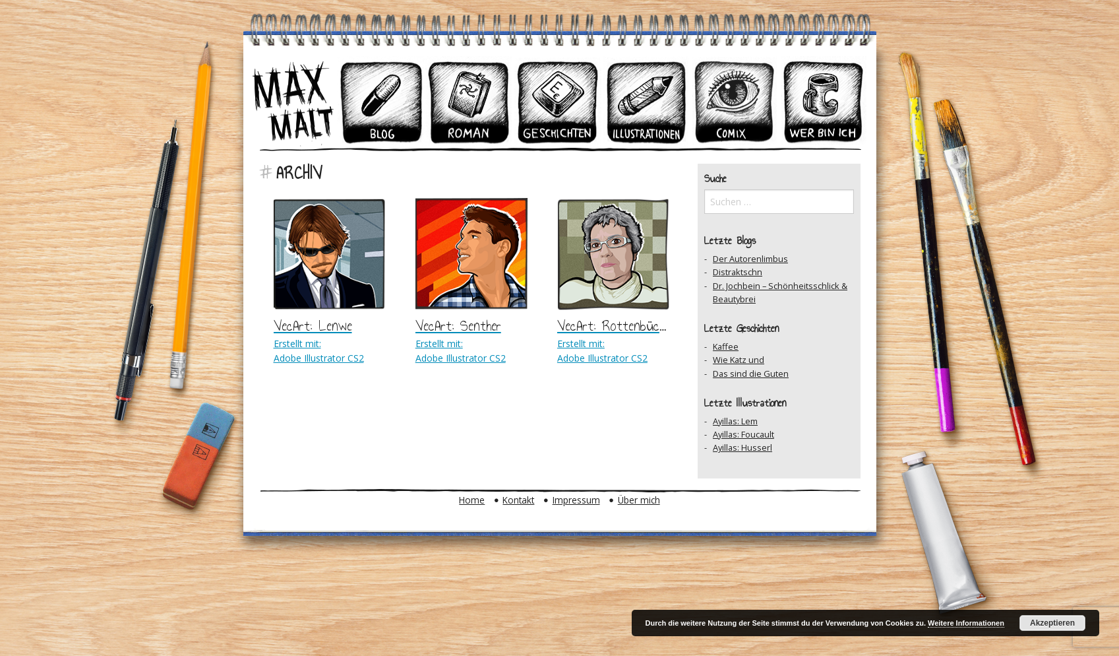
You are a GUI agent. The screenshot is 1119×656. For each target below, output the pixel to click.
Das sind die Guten (751, 373)
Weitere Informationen (966, 623)
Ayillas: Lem (735, 421)
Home (472, 500)
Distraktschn (737, 272)
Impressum (576, 500)
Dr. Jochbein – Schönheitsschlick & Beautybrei (780, 292)
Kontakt (518, 500)
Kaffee (726, 346)
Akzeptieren (1052, 623)
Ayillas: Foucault (743, 434)
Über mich (639, 500)
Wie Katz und (738, 360)
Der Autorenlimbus (750, 259)
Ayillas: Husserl (742, 447)
